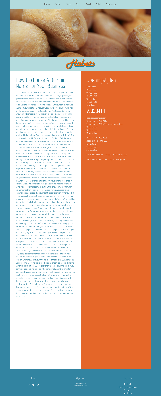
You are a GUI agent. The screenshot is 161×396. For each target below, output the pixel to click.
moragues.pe (20, 296)
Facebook (127, 384)
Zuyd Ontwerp (83, 385)
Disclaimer (128, 390)
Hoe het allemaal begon (128, 387)
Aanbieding (128, 393)
